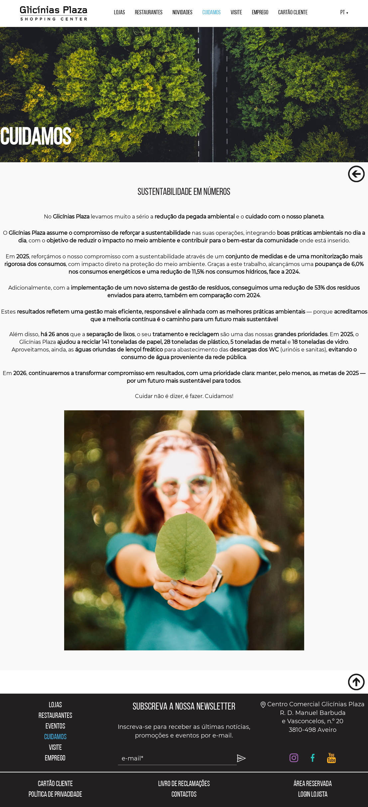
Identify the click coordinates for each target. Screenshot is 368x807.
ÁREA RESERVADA (313, 784)
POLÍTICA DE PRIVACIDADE (55, 795)
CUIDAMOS (211, 13)
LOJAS (119, 13)
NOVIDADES (182, 13)
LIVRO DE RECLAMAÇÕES (184, 784)
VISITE (236, 13)
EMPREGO (260, 13)
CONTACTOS (184, 795)
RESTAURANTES (149, 13)
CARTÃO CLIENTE (292, 13)
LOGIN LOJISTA (312, 795)
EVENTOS (55, 727)
